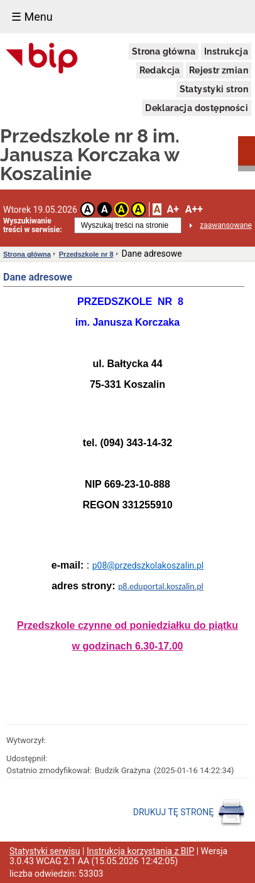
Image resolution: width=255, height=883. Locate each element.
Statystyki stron (214, 89)
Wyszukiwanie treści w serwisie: (32, 225)
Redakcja (159, 70)
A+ (172, 209)
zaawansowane (226, 225)
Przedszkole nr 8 (86, 254)
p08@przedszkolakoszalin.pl (148, 565)
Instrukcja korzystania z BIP (140, 851)
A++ (194, 209)
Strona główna (163, 51)
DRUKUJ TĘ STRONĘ (189, 813)
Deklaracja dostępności (196, 108)
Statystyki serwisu (44, 851)
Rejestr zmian (218, 70)
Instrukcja (226, 51)
